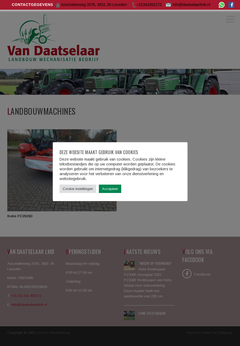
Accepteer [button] (110, 189)
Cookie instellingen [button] (78, 189)
